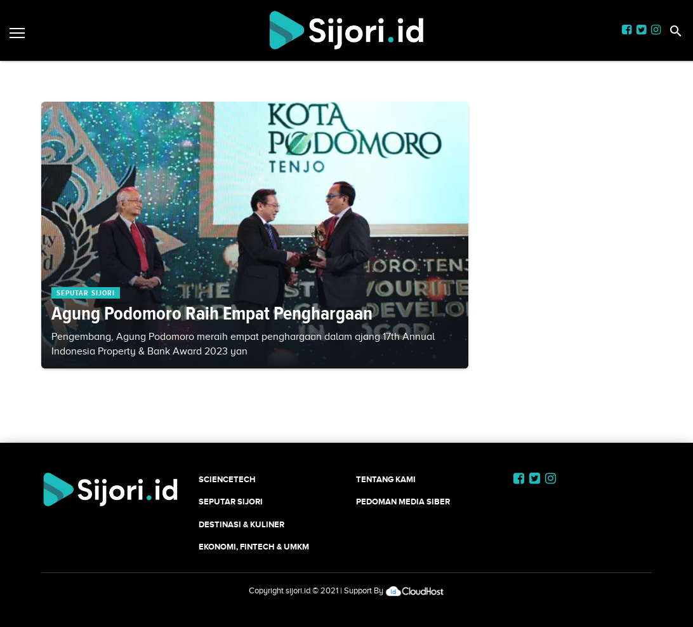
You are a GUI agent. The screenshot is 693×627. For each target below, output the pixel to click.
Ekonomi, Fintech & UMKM (254, 546)
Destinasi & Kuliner (241, 524)
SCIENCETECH (227, 479)
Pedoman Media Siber (403, 501)
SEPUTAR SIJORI (231, 501)
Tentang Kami (386, 479)
